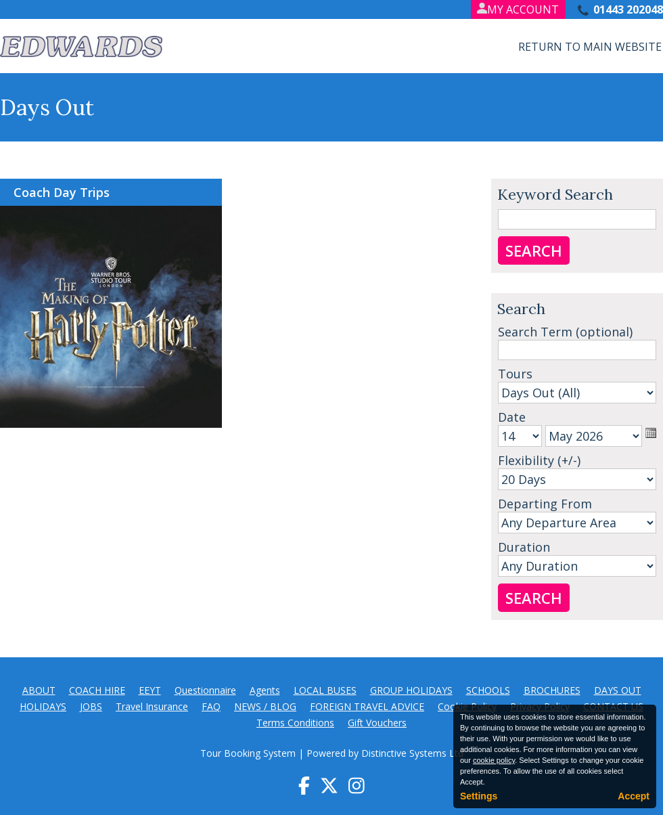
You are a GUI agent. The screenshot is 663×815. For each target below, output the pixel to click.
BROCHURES (552, 690)
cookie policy (494, 760)
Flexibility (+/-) (539, 460)
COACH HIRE (97, 690)
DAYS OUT (617, 690)
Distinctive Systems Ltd (412, 753)
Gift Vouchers (377, 722)
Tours (515, 374)
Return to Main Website (590, 46)
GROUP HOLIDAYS (411, 690)
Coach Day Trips (62, 192)
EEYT (150, 690)
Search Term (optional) (565, 332)
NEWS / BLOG (265, 706)
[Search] (577, 350)
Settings (478, 796)
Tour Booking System (248, 753)
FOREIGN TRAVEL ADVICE (367, 706)
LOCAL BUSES (325, 690)
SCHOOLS (488, 690)
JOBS (91, 706)
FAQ (211, 706)
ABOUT (38, 690)
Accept (633, 796)
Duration (524, 547)
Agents (265, 690)
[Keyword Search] (577, 219)
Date (512, 417)
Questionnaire (205, 690)
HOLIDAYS (43, 706)
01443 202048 (628, 9)
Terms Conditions (295, 722)
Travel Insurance (152, 706)
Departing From (545, 503)
